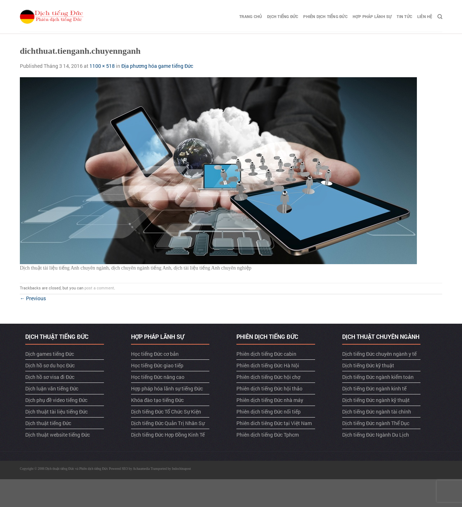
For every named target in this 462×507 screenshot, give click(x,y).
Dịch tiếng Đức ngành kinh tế (374, 388)
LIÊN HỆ (424, 16)
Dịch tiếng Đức (282, 16)
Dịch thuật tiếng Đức (48, 423)
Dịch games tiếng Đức (49, 353)
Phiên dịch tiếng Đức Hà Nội (267, 365)
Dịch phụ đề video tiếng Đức (56, 400)
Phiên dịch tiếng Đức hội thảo (269, 388)
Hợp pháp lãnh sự (372, 16)
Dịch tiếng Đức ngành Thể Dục (375, 423)
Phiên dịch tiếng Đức (325, 16)
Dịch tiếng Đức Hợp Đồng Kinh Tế (168, 434)
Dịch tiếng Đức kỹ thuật (368, 365)
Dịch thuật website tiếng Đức (57, 434)
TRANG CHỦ (250, 16)
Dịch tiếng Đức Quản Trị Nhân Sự (168, 423)
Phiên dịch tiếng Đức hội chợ (268, 376)
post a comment (99, 287)
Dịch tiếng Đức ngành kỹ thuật (376, 400)
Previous (33, 298)
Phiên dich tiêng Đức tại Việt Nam (274, 423)
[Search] (439, 16)
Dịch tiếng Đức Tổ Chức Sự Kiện (166, 411)
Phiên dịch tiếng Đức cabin (266, 353)
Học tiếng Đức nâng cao (157, 376)
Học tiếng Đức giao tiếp (157, 365)
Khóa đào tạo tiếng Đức (157, 400)
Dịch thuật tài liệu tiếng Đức (56, 411)
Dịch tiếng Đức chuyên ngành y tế (379, 353)
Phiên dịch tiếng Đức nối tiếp (268, 411)
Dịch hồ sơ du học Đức (50, 365)
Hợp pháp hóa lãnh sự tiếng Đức (167, 388)
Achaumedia (141, 469)
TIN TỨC (404, 16)
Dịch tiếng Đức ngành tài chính (376, 411)
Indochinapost (181, 469)
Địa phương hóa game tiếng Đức (157, 65)
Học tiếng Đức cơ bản (155, 353)
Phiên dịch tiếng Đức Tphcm (267, 434)
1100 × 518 (102, 65)
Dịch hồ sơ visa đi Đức (49, 376)
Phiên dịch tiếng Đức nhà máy (269, 400)
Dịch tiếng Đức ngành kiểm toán (378, 376)
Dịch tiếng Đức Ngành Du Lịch (375, 434)
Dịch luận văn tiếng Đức (51, 388)
